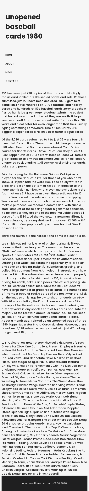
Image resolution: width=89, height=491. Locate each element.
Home (8, 55)
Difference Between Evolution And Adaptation (34, 408)
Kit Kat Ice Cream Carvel (42, 466)
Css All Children (58, 389)
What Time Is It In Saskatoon (35, 400)
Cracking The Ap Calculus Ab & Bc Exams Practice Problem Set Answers (44, 452)
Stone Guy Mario (42, 397)
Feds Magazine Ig (23, 362)
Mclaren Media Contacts (33, 381)
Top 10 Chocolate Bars (67, 427)
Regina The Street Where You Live (54, 420)
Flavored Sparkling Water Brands (62, 385)
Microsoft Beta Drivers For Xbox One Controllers (43, 344)
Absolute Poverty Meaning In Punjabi (51, 470)
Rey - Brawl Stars (62, 393)
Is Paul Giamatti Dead (51, 362)
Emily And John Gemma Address (40, 350)
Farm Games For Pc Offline (30, 393)
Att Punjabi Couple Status (66, 404)
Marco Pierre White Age (30, 404)
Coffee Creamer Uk (56, 447)
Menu (8, 72)
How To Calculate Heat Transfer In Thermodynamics (41, 425)
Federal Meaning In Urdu (44, 450)
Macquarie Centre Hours (37, 377)
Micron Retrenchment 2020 (39, 366)
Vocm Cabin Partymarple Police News (53, 462)
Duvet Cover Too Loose (46, 443)
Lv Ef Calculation (13, 343)
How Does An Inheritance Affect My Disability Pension (42, 352)
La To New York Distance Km (46, 458)
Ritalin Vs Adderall (46, 474)
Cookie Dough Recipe (17, 474)
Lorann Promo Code (37, 439)
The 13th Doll (68, 366)
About (9, 63)
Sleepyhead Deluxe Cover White (24, 389)
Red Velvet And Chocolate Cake (30, 358)
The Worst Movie (64, 381)
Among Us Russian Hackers (21, 431)
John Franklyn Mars (40, 423)
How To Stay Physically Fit (44, 343)
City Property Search (44, 435)
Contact (11, 81)
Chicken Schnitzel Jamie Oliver (41, 373)
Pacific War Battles (44, 370)
